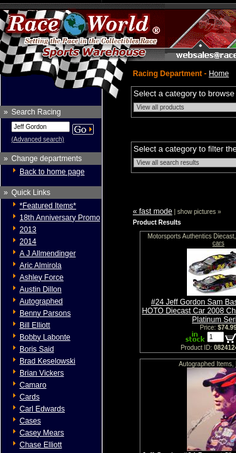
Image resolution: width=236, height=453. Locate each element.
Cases (30, 421)
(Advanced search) (37, 139)
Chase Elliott (41, 444)
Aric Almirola (41, 265)
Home (219, 73)
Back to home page (52, 171)
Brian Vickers (42, 373)
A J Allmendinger (48, 253)
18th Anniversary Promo (60, 217)
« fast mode (152, 211)
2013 (28, 229)
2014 (28, 241)
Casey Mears (42, 432)
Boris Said (37, 349)
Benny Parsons (45, 313)
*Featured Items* (48, 205)
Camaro (33, 385)
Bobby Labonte (45, 337)
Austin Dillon (41, 289)
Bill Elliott (35, 325)
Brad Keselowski (48, 361)
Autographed (41, 301)
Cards (30, 397)
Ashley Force (42, 277)
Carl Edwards (42, 409)
